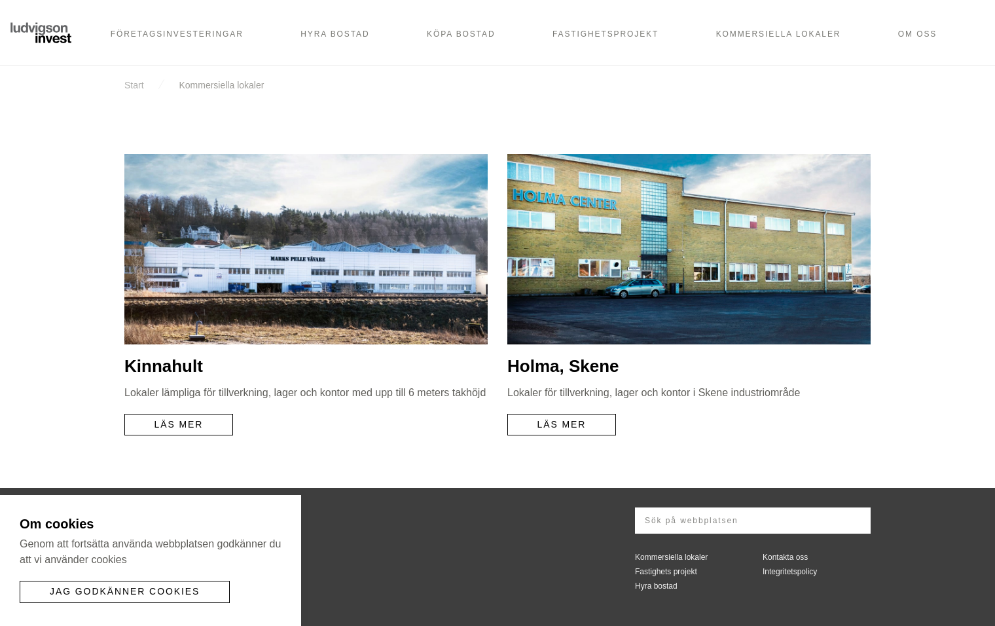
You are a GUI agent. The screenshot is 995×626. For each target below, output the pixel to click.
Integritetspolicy (790, 572)
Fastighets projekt (666, 572)
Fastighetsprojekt (605, 34)
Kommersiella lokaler (778, 34)
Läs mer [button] (179, 424)
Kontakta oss (785, 557)
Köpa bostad (461, 34)
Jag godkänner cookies (125, 591)
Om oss (917, 34)
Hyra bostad (334, 34)
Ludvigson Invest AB (42, 31)
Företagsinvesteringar (177, 34)
